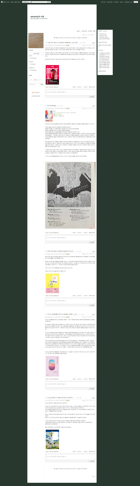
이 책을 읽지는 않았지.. (104, 53)
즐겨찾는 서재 (129, 2)
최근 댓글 (100, 50)
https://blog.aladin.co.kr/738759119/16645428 (55, 317)
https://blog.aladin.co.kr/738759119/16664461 (55, 45)
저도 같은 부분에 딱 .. (104, 59)
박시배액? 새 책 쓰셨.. (104, 56)
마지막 (84, 37)
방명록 (30, 75)
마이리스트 (33, 58)
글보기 (78, 31)
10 (76, 37)
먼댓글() (51, 87)
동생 (54, 111)
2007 (35, 79)
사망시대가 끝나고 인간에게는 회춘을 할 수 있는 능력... (62, 42)
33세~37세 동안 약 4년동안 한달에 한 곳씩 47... (60, 251)
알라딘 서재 (6, 2)
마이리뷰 (31, 61)
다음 (79, 37)
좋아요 (74, 87)
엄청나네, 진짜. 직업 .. (104, 66)
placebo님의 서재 (37, 17)
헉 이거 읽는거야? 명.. (104, 61)
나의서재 (103, 2)
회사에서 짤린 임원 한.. (104, 62)
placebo (84, 45)
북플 (12, 2)
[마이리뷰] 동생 (51, 105)
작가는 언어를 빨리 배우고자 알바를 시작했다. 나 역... (62, 314)
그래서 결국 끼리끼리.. (104, 58)
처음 (55, 37)
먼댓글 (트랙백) (102, 71)
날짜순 (92, 34)
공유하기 (79, 87)
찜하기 (85, 87)
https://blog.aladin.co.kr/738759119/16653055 (55, 254)
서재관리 (116, 2)
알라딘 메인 (17, 2)
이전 (60, 37)
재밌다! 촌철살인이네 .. (104, 64)
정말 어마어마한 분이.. (104, 67)
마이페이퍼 (31, 67)
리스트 (30, 55)
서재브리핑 (110, 2)
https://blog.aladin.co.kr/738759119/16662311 (55, 108)
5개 (89, 34)
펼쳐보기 (85, 34)
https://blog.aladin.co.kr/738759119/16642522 (55, 400)
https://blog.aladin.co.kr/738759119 (39, 18)
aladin (38, 96)
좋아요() (56, 87)
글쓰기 (122, 2)
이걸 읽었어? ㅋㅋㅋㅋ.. (105, 54)
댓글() (93, 43)
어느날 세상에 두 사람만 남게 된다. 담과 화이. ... (61, 397)
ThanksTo (92, 87)
